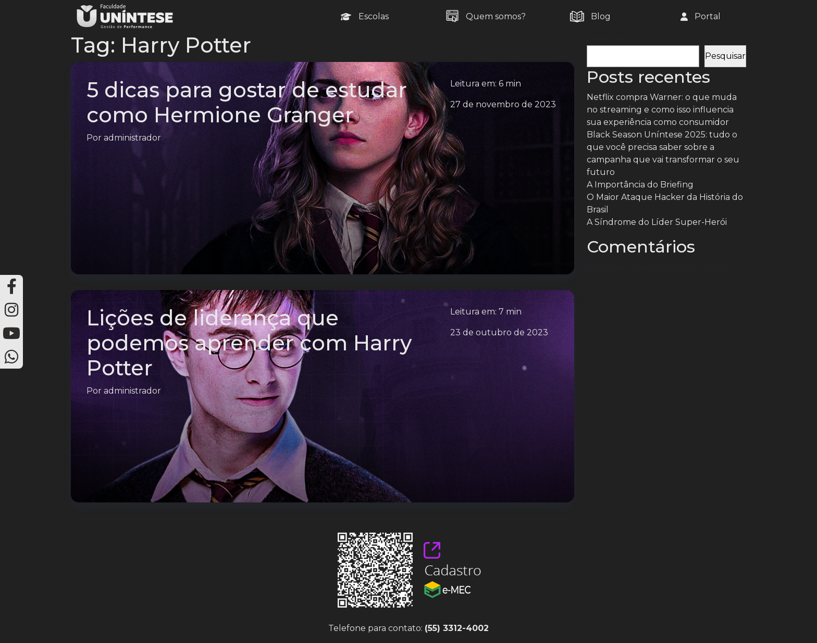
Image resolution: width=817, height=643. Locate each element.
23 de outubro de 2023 (499, 332)
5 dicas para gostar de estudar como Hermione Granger (246, 102)
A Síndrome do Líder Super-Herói (657, 222)
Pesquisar (607, 39)
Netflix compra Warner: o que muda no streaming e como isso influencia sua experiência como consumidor (662, 109)
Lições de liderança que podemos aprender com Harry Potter (249, 343)
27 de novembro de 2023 (503, 104)
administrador (132, 138)
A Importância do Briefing (640, 185)
